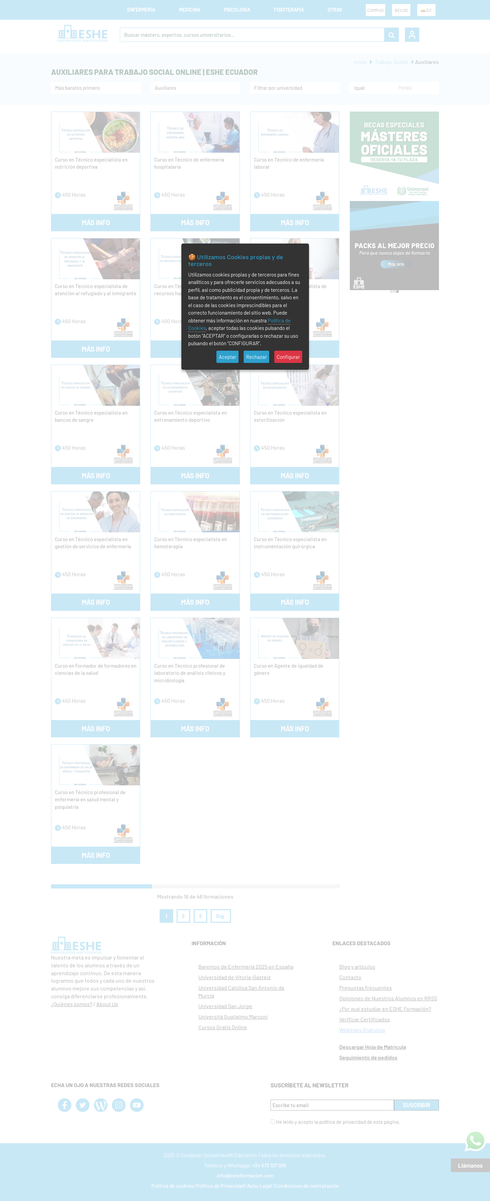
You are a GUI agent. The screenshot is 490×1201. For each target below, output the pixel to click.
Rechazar (256, 357)
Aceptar (227, 357)
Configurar (288, 357)
